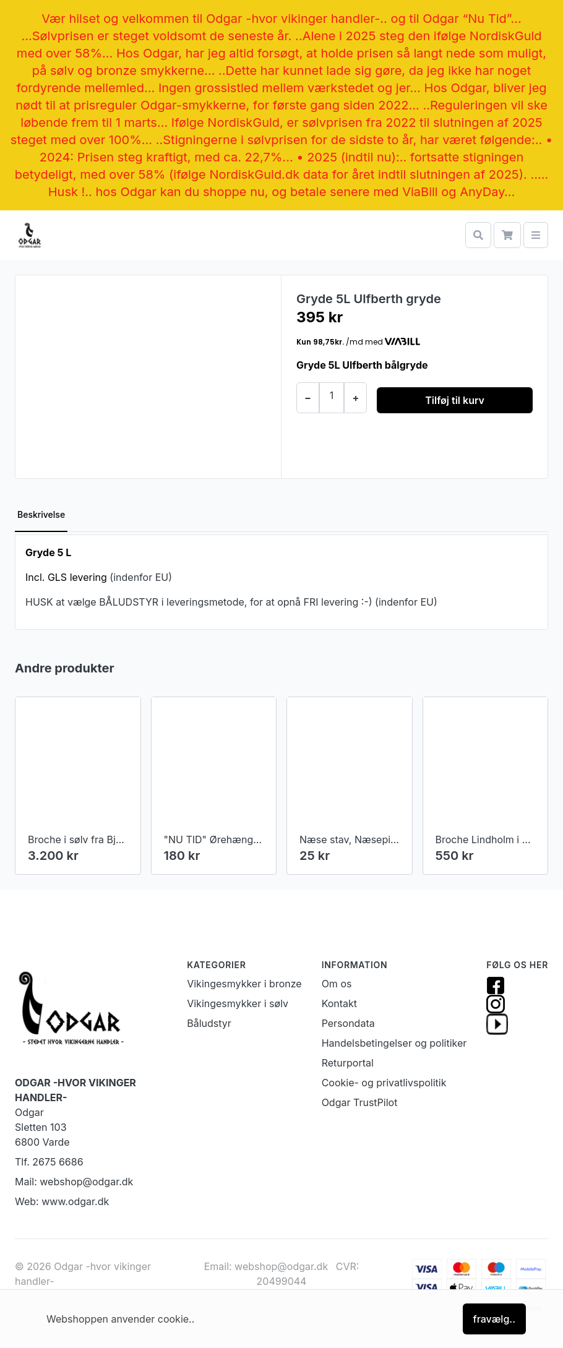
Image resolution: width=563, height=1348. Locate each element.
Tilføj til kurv (454, 400)
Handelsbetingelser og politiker (394, 1043)
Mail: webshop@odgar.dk (74, 1181)
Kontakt (339, 1003)
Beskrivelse (41, 514)
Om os (337, 983)
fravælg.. (494, 1319)
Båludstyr (209, 1023)
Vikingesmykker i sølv (237, 1003)
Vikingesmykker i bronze (244, 983)
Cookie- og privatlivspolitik (384, 1082)
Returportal (348, 1063)
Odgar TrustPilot (360, 1102)
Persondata (348, 1023)
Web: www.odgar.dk (62, 1201)
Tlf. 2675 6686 (49, 1162)
